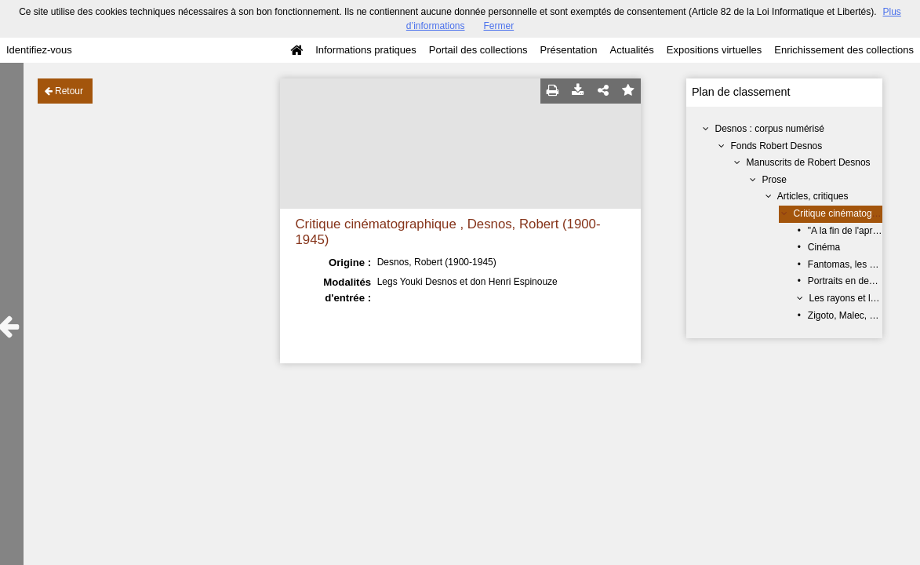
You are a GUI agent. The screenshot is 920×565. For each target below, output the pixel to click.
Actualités (631, 50)
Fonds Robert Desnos (777, 145)
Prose (774, 179)
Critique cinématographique (851, 213)
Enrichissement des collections (844, 50)
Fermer (499, 25)
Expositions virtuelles (714, 50)
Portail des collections (478, 50)
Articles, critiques (813, 196)
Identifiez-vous (39, 50)
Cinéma (824, 247)
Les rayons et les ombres (862, 298)
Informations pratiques (365, 50)
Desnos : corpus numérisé (769, 128)
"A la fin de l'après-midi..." (861, 230)
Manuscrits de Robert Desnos (809, 162)
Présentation (568, 50)
